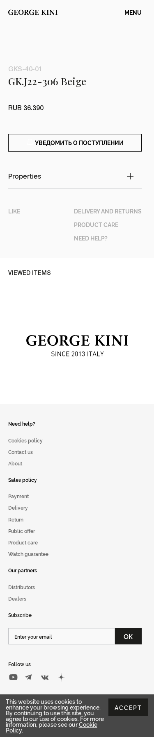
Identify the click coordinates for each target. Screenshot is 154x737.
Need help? (21, 423)
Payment (18, 495)
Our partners (22, 570)
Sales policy (22, 479)
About (15, 463)
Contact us (20, 451)
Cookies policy (25, 440)
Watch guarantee (28, 553)
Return (15, 519)
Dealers (17, 598)
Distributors (21, 586)
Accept (128, 707)
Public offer (21, 530)
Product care (23, 542)
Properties (24, 175)
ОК (128, 636)
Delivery (18, 507)
